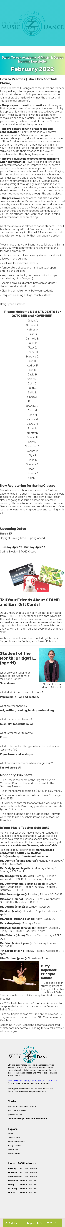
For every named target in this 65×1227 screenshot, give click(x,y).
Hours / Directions (16, 1141)
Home (10, 1133)
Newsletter (13, 1149)
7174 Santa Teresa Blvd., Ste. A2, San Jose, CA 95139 (32, 1081)
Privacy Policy (14, 1153)
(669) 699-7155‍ (15, 1114)
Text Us (51, 1222)
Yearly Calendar (15, 1145)
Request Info (14, 1137)
